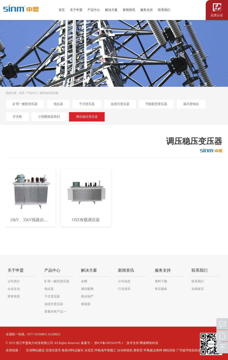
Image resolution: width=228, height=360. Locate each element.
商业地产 (87, 296)
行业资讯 (124, 289)
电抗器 (58, 104)
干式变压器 (87, 104)
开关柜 (17, 116)
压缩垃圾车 (51, 350)
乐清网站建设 (33, 350)
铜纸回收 (167, 350)
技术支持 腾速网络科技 (142, 343)
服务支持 (146, 10)
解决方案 (111, 10)
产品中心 (94, 10)
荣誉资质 (14, 296)
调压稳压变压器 (49, 93)
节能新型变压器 (156, 104)
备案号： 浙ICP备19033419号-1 (102, 343)
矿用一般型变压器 (25, 104)
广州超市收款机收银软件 (191, 350)
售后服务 (161, 289)
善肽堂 (135, 350)
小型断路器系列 (49, 116)
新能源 (85, 304)
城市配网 (87, 289)
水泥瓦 (87, 350)
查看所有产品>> (55, 311)
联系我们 (164, 10)
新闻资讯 (129, 10)
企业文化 (14, 289)
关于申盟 (76, 10)
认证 (217, 9)
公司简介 (14, 281)
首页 (62, 10)
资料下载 (161, 281)
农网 (84, 281)
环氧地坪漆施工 (103, 350)
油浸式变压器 (120, 104)
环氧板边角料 (150, 350)
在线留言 (197, 289)
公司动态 (124, 281)
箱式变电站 (191, 104)
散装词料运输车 (70, 350)
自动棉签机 (122, 350)
